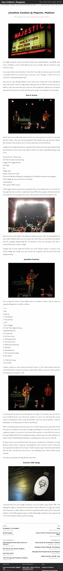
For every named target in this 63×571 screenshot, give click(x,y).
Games (45, 4)
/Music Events (37, 17)
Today (56, 4)
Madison (47, 17)
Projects (54, 2)
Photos (49, 2)
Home (40, 2)
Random (60, 4)
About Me (59, 2)
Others (52, 4)
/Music (42, 17)
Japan (43, 4)
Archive (45, 2)
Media (49, 4)
